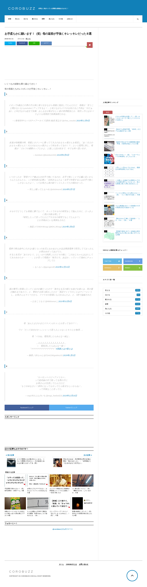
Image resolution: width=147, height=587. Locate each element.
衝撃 (43, 19)
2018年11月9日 (83, 120)
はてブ (46, 43)
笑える (17, 19)
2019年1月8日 (68, 226)
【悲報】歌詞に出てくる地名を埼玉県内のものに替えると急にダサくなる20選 (127, 233)
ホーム (61, 564)
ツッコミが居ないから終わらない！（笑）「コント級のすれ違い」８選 (127, 194)
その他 (60, 19)
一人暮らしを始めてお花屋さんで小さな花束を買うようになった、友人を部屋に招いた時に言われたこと (127, 182)
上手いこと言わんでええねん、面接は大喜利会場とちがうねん (127, 168)
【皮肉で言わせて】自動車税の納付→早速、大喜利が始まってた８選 (127, 143)
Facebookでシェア (26, 408)
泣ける (26, 19)
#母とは (69, 348)
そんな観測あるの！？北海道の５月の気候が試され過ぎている (127, 206)
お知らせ (70, 19)
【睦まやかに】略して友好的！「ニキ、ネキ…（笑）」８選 (127, 219)
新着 (9, 19)
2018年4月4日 (63, 155)
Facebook (22, 43)
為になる (51, 19)
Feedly (133, 268)
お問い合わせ (84, 564)
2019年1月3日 (69, 355)
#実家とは (60, 348)
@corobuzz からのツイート (63, 529)
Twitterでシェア (71, 408)
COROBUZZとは (71, 564)
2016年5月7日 (69, 189)
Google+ (113, 268)
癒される (35, 19)
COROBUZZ (22, 9)
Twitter (10, 43)
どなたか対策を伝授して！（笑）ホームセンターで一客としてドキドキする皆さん (127, 118)
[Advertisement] (49, 64)
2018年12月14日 (62, 267)
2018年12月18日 (70, 395)
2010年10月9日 (65, 301)
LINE (34, 43)
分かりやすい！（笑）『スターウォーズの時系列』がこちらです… (127, 155)
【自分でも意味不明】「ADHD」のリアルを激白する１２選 (128, 130)
